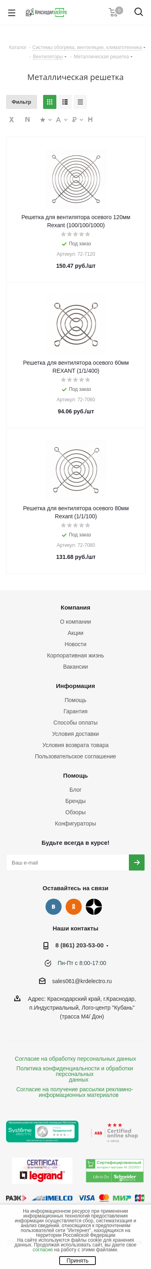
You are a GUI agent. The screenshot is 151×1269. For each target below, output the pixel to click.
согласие (43, 1250)
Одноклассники (74, 907)
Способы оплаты (76, 722)
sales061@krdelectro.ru (82, 981)
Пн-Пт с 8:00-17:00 (82, 963)
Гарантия (76, 711)
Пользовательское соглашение (75, 756)
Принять (77, 1260)
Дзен (94, 907)
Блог (75, 789)
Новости (75, 644)
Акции (75, 633)
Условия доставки (75, 734)
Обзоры (75, 812)
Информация (75, 685)
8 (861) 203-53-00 (80, 945)
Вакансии (75, 666)
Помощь (75, 700)
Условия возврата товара (75, 745)
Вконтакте (54, 907)
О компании (75, 621)
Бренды (75, 801)
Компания (76, 607)
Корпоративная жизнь (75, 655)
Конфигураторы (75, 823)
